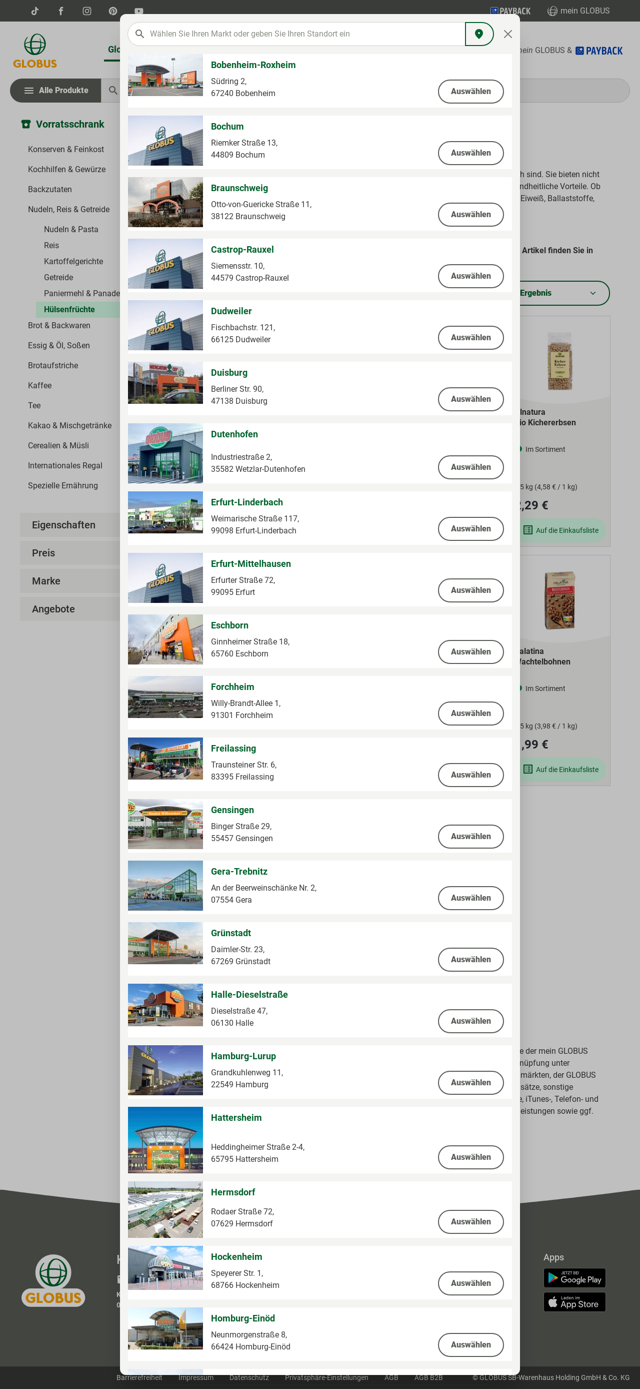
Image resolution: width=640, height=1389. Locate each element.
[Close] (508, 34)
